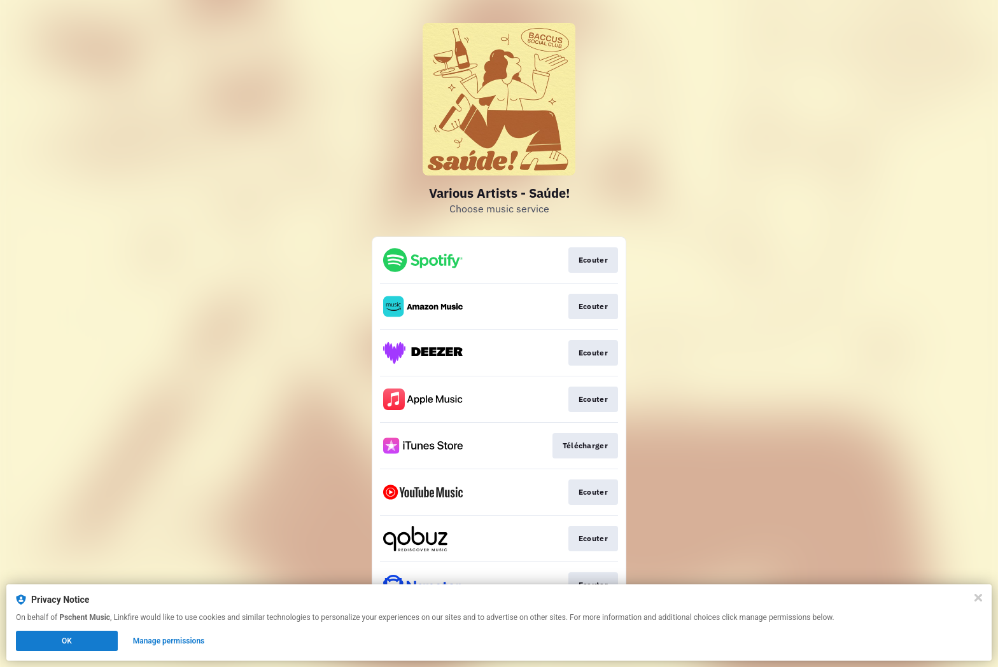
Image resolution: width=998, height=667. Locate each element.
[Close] (978, 598)
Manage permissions (169, 640)
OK (67, 640)
